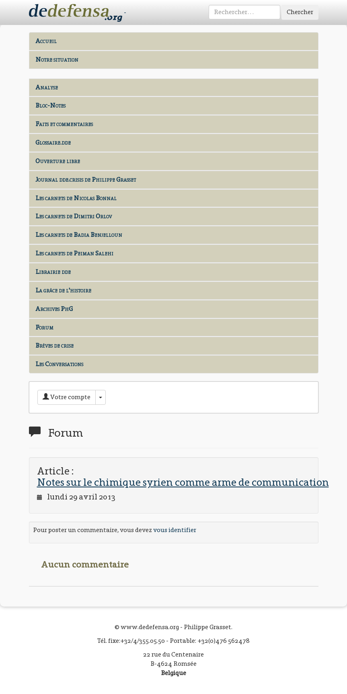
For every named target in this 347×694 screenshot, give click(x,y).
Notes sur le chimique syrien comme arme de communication (183, 482)
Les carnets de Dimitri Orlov (73, 216)
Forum (44, 327)
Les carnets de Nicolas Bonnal (76, 198)
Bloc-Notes (50, 105)
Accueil (46, 40)
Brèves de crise (54, 345)
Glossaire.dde (53, 142)
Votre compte (66, 397)
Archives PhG (54, 308)
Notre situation (56, 59)
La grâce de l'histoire (63, 290)
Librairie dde (53, 271)
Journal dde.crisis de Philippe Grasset (85, 179)
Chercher (300, 11)
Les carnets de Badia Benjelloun (78, 234)
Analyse (46, 87)
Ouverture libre (57, 160)
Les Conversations (59, 363)
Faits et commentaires (64, 123)
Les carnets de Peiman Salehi (74, 253)
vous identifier (174, 529)
